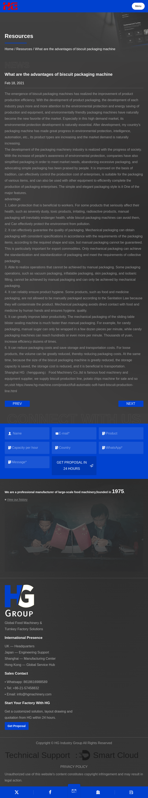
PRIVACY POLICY (74, 766)
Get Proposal (17, 726)
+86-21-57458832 (26, 688)
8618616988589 (35, 682)
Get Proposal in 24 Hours (75, 465)
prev (17, 403)
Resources (24, 49)
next (130, 403)
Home (9, 49)
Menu (138, 6)
